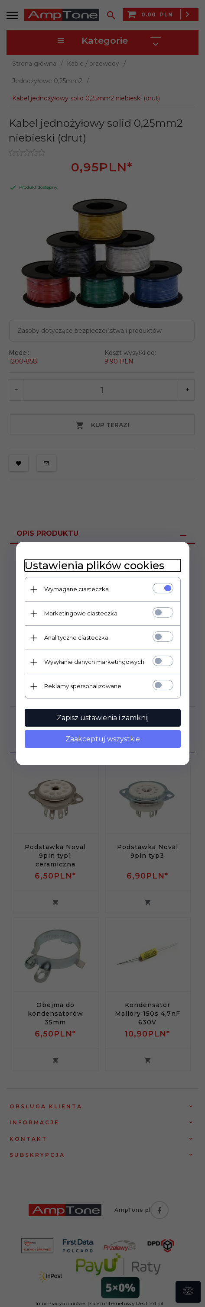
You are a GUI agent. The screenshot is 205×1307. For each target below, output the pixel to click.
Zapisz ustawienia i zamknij (103, 718)
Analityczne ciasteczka (76, 637)
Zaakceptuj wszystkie (102, 739)
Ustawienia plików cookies (94, 565)
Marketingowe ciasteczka (80, 613)
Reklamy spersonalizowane (82, 685)
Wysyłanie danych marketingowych (94, 661)
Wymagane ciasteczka (76, 589)
